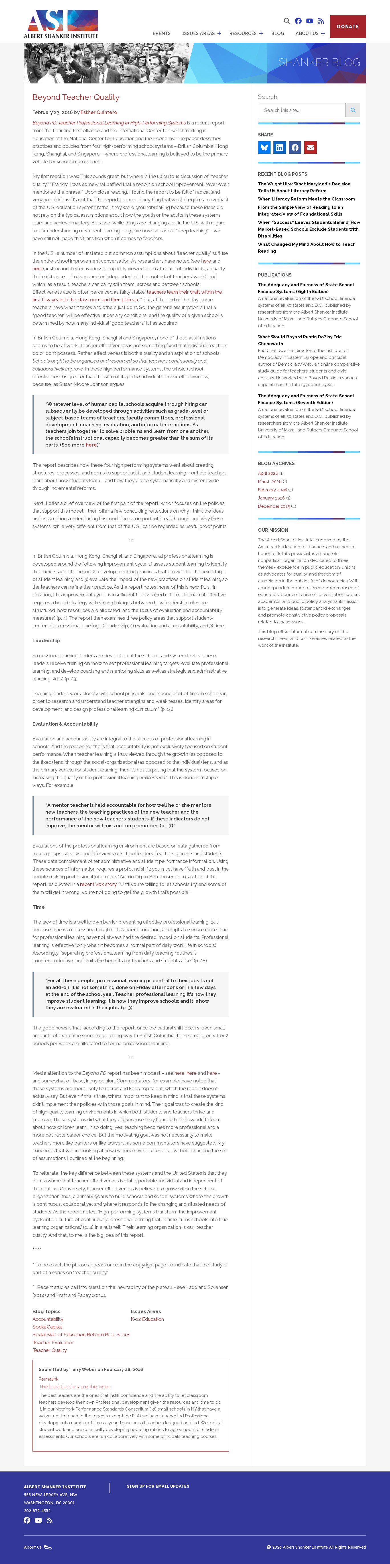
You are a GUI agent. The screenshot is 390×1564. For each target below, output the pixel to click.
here (206, 261)
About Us (307, 33)
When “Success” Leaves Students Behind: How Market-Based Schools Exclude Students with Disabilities (309, 229)
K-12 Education (147, 1319)
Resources (243, 33)
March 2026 (270, 481)
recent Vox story (98, 884)
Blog (277, 33)
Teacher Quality (49, 1350)
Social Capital (47, 1327)
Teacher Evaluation (53, 1342)
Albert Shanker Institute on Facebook (298, 21)
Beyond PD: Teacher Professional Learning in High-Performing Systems (109, 123)
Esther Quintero (99, 112)
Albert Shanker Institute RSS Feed (321, 21)
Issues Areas (198, 33)
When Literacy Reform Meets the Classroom (306, 199)
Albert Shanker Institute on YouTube (309, 21)
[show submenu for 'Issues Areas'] (219, 33)
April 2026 (268, 473)
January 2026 (271, 498)
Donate (348, 26)
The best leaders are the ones (74, 1386)
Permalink (48, 1379)
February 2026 (272, 489)
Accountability (47, 1319)
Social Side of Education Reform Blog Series (81, 1334)
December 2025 (274, 506)
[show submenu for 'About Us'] (323, 33)
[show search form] (286, 21)
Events (162, 33)
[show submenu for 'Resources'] (261, 33)
